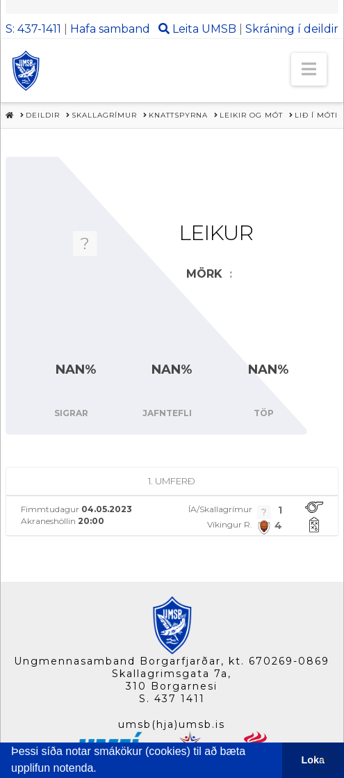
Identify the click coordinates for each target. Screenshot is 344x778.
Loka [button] (313, 759)
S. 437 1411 (172, 698)
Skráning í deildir (291, 28)
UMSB (219, 28)
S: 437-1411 (33, 28)
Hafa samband (110, 28)
